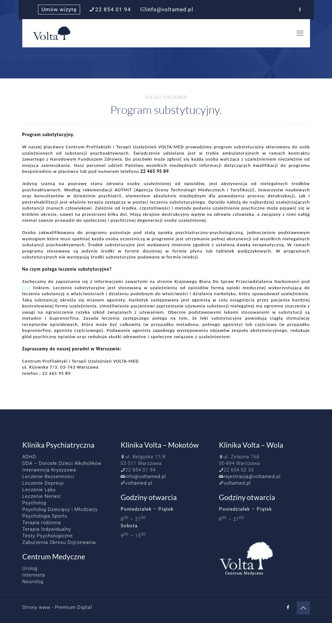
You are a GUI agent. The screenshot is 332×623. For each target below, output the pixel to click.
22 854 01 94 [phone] (113, 10)
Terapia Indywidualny (46, 529)
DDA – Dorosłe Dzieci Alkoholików (61, 463)
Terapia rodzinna (41, 522)
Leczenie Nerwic (41, 496)
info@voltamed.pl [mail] (169, 10)
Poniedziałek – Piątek (147, 509)
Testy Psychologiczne (47, 536)
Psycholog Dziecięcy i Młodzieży (60, 509)
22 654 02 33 (239, 470)
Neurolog (32, 581)
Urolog (29, 568)
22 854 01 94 (140, 470)
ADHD (29, 457)
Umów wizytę (59, 10)
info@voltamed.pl (145, 476)
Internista (33, 575)
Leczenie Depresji (43, 483)
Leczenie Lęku (39, 490)
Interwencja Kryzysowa (49, 470)
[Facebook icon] (300, 10)
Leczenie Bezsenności (48, 476)
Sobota (129, 526)
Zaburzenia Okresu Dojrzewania (59, 542)
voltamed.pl (138, 483)
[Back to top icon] (303, 608)
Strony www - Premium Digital (57, 607)
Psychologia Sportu (44, 516)
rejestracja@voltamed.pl (252, 476)
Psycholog (34, 503)
